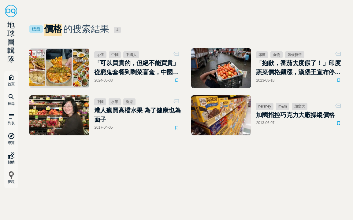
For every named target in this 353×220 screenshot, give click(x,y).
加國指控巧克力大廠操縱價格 (295, 115)
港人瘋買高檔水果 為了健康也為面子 (137, 115)
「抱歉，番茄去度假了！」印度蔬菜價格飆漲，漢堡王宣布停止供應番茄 (298, 68)
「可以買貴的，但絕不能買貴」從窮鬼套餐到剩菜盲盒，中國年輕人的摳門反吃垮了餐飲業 (136, 68)
